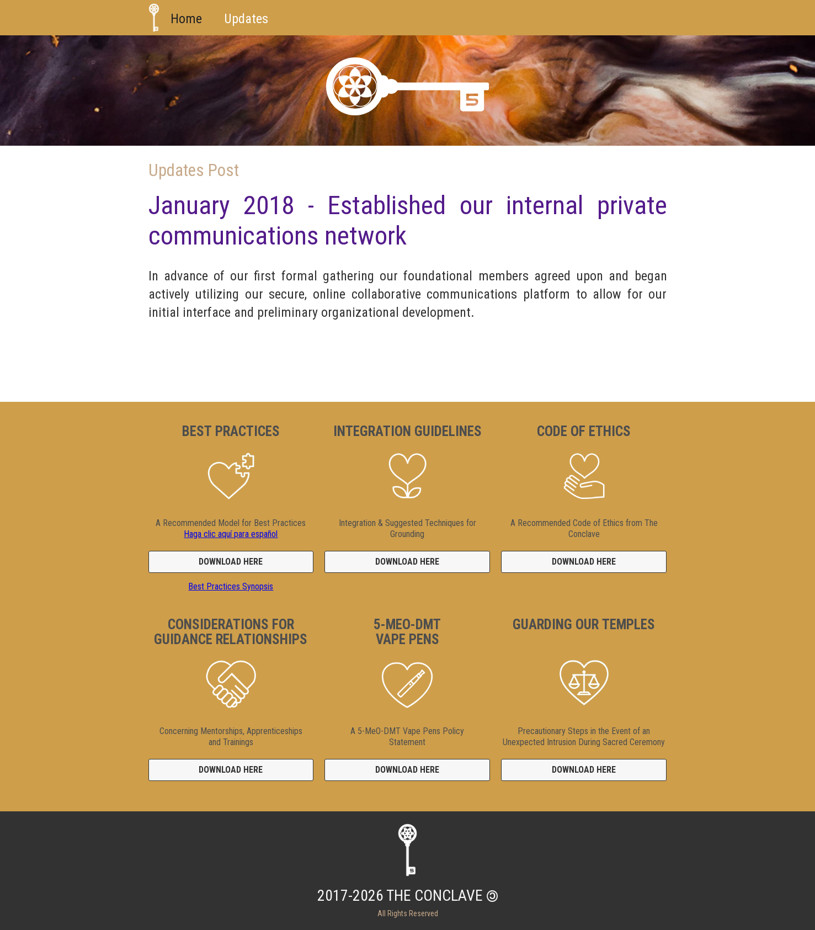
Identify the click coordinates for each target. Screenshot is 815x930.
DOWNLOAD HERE (231, 561)
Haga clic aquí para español (231, 534)
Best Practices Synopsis (230, 586)
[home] (153, 17)
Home (186, 18)
